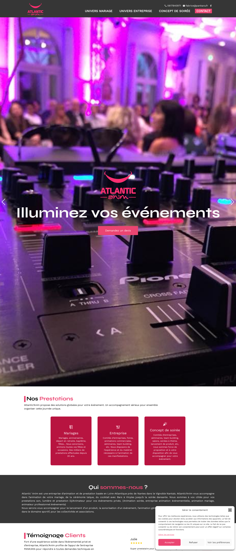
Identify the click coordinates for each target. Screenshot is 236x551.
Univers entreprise (135, 11)
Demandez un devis (118, 230)
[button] (229, 510)
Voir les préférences (219, 542)
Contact (203, 11)
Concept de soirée (174, 11)
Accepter (169, 542)
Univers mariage (98, 11)
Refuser (193, 542)
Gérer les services (166, 535)
